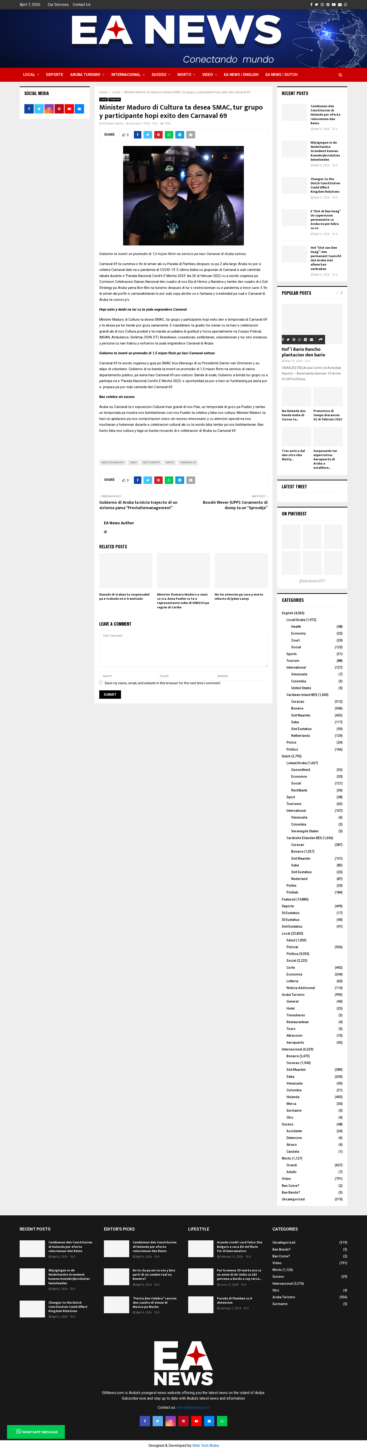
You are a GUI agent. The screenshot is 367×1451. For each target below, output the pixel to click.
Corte (290, 967)
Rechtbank (299, 790)
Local (29, 74)
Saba (295, 722)
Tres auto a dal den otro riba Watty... (293, 455)
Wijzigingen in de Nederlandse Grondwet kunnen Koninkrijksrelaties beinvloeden (325, 151)
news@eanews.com (193, 1407)
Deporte (54, 74)
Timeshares (295, 1015)
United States (301, 688)
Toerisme (293, 804)
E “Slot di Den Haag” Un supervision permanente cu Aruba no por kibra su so (326, 220)
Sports (291, 654)
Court (295, 640)
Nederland (299, 879)
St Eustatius (291, 920)
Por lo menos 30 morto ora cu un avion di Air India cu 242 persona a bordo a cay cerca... (239, 1274)
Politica (292, 954)
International (296, 667)
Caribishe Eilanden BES (304, 838)
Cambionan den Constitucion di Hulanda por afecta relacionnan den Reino (325, 114)
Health (296, 626)
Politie (291, 885)
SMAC (133, 462)
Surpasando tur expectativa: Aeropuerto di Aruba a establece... (325, 459)
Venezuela (299, 674)
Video (207, 74)
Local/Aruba (295, 620)
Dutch (286, 756)
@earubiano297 (312, 581)
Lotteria (292, 981)
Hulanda (292, 1097)
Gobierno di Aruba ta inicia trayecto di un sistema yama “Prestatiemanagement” (138, 505)
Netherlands (300, 736)
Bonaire (297, 708)
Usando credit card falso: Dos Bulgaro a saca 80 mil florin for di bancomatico (239, 1246)
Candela (292, 1151)
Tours (290, 1029)
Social (296, 647)
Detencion (294, 1138)
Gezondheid (300, 770)
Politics (292, 749)
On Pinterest (294, 514)
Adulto (291, 1172)
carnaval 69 (188, 462)
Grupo (170, 462)
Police (291, 742)
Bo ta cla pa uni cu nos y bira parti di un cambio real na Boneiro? (154, 1274)
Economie (299, 776)
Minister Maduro (113, 462)
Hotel (290, 1008)
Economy (298, 633)
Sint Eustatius (301, 729)
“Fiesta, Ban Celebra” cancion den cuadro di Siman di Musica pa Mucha (154, 1302)
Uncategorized (293, 1199)
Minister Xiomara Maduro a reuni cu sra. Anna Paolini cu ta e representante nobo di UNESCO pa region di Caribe (183, 601)
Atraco (291, 1144)
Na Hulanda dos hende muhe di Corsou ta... (294, 415)
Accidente (294, 1131)
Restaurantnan (297, 1022)
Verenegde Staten (305, 831)
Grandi (291, 1165)
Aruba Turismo (85, 74)
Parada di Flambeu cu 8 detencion (234, 1300)
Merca (291, 1104)
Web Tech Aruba (205, 1445)
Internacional (126, 74)
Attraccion (294, 1035)
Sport (290, 797)
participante (151, 462)
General (292, 1001)
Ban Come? (290, 1186)
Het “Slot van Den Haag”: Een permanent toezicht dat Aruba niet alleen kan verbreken (326, 258)
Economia (294, 974)
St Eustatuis (291, 913)
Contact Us (82, 4)
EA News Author (113, 123)
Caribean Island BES (301, 695)
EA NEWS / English (241, 74)
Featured (115, 99)
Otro (289, 1117)
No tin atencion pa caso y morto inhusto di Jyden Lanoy (239, 596)
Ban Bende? (291, 1192)
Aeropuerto (295, 1042)
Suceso (159, 74)
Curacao (297, 701)
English (287, 613)
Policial (292, 947)
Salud (290, 940)
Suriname (293, 1110)
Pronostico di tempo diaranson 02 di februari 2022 (327, 415)
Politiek (292, 892)
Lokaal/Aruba (296, 763)
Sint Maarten (300, 715)
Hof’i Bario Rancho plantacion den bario (303, 352)
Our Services (58, 4)
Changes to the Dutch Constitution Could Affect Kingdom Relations (325, 185)
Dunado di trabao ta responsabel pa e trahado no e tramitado (124, 596)
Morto (184, 74)
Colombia (298, 681)
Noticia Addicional (300, 988)
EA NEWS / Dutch (281, 74)
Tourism (292, 661)
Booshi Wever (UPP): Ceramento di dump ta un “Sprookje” (235, 505)
